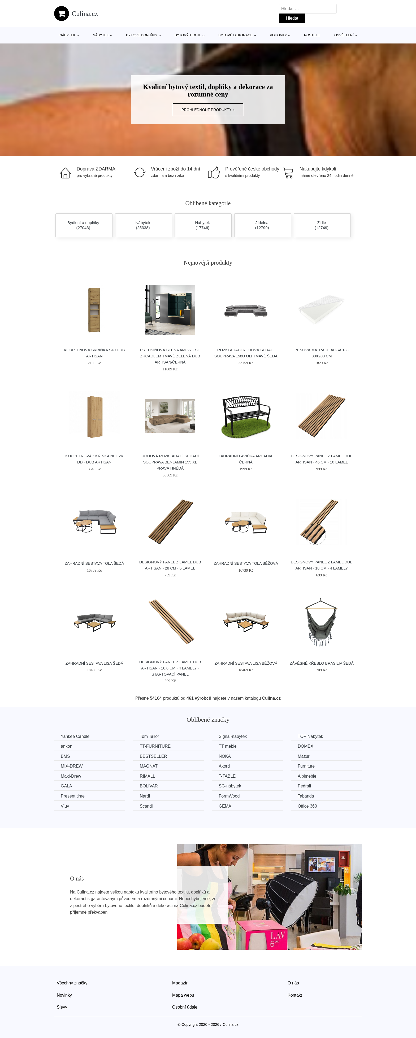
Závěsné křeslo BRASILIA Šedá (322, 663)
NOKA (225, 756)
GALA (66, 786)
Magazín (180, 983)
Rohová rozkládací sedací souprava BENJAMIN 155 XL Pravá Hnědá (170, 462)
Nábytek (67, 35)
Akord (224, 766)
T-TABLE (227, 776)
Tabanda (306, 796)
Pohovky (278, 35)
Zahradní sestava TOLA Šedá (94, 563)
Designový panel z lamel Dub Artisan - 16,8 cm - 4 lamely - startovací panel (170, 668)
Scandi (146, 806)
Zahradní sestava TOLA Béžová (246, 563)
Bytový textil (188, 35)
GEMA (225, 806)
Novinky (64, 995)
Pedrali (304, 786)
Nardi (145, 796)
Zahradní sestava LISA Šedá (94, 663)
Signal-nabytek (233, 736)
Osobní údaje (184, 1007)
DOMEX (305, 746)
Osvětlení (344, 35)
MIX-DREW (72, 766)
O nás (293, 983)
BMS (65, 756)
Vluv (65, 806)
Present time (73, 796)
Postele (312, 35)
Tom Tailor (149, 736)
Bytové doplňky (141, 35)
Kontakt (295, 995)
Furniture (306, 766)
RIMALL (147, 776)
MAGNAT (149, 766)
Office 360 (307, 806)
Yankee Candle (75, 736)
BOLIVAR (149, 786)
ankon (66, 746)
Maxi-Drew (71, 776)
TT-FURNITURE (155, 746)
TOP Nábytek (310, 736)
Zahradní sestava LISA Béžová (245, 663)
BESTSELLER (153, 756)
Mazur (303, 756)
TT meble (227, 746)
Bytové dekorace (235, 35)
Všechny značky (72, 983)
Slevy (62, 1007)
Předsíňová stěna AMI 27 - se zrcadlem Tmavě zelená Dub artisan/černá (170, 356)
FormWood (229, 796)
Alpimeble (307, 776)
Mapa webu (183, 995)
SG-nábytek (230, 786)
